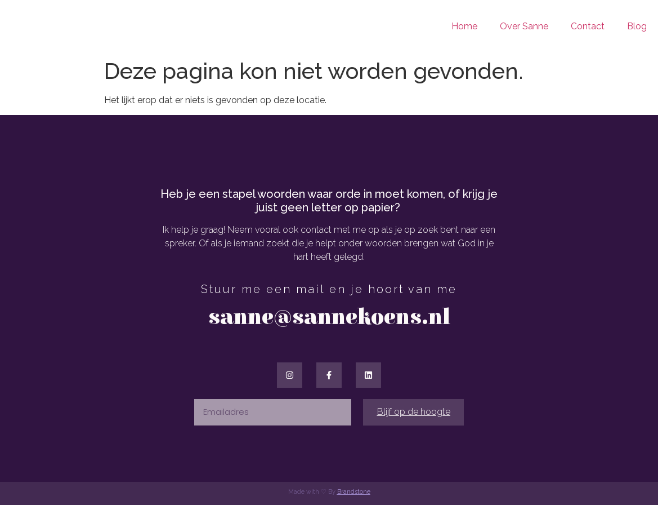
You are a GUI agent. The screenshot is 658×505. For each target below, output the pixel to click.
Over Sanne (524, 26)
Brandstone (353, 491)
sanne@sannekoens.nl (329, 317)
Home (464, 26)
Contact (588, 26)
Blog (637, 26)
